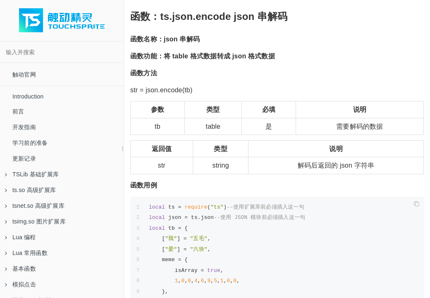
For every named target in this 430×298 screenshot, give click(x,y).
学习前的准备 (30, 142)
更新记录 (24, 158)
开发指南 (24, 127)
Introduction (28, 96)
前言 (18, 111)
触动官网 (24, 74)
